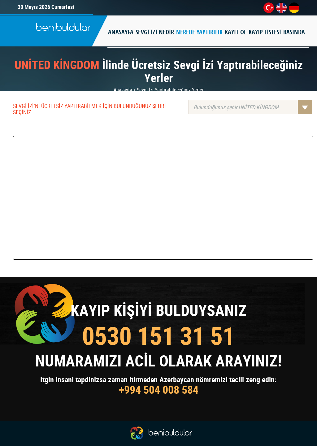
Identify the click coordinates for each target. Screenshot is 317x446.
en (281, 7)
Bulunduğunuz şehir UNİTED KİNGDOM (252, 107)
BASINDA (294, 32)
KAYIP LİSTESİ (265, 32)
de (294, 7)
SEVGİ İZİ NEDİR (155, 32)
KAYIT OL (235, 32)
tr (268, 7)
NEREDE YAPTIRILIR (199, 32)
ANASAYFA (120, 32)
